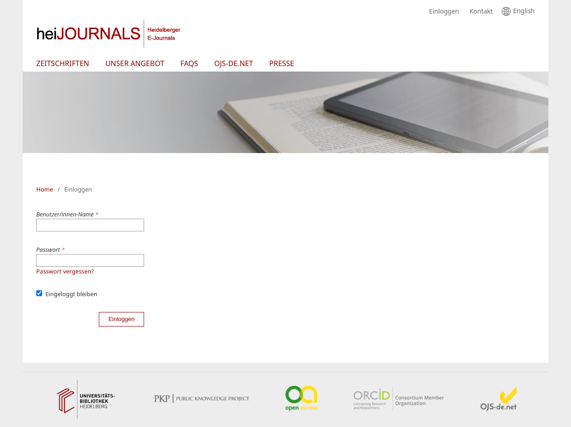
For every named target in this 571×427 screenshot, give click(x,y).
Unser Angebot (134, 63)
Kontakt (479, 11)
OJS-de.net (233, 63)
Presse (281, 63)
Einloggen (442, 11)
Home (44, 189)
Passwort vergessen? (65, 271)
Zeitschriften (62, 63)
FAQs (189, 63)
